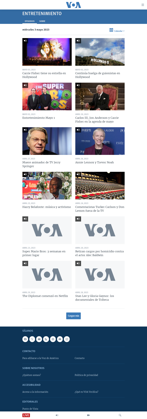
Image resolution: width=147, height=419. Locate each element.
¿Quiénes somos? (31, 375)
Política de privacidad (86, 375)
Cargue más (73, 316)
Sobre (42, 21)
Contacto (80, 358)
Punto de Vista (30, 409)
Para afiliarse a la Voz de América (40, 358)
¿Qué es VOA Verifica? (86, 392)
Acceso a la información (35, 392)
